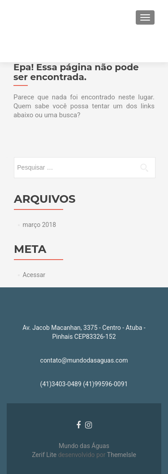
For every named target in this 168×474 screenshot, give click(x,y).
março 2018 (39, 224)
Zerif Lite (45, 454)
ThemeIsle (121, 454)
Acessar (33, 274)
